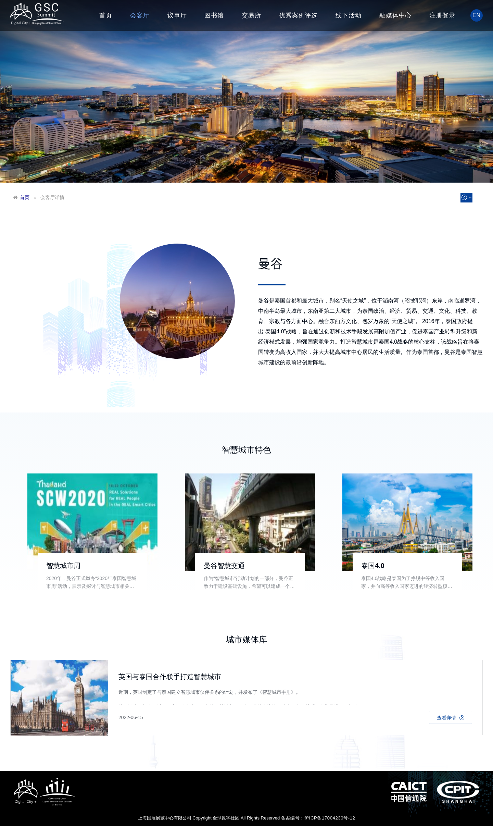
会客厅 (140, 15)
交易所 (251, 15)
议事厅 (177, 15)
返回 (460, 199)
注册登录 (442, 15)
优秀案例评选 (298, 15)
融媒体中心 (395, 15)
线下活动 (349, 15)
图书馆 (214, 15)
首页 (105, 15)
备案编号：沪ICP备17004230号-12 (318, 818)
